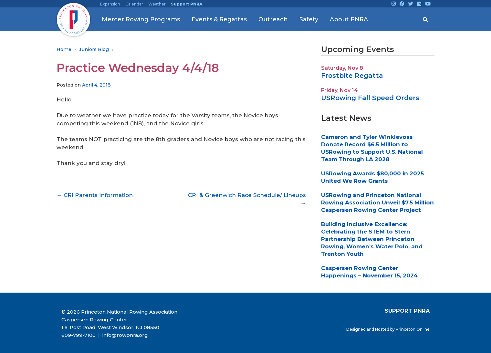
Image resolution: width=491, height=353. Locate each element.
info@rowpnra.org (124, 335)
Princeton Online (413, 329)
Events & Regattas (219, 19)
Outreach (273, 19)
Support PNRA (186, 4)
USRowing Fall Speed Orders (370, 97)
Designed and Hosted (368, 329)
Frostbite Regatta (352, 75)
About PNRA (349, 19)
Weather (157, 4)
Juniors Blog (94, 49)
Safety (308, 19)
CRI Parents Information (95, 195)
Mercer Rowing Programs (141, 19)
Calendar (134, 4)
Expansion (110, 4)
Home (64, 49)
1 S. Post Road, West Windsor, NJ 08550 (110, 327)
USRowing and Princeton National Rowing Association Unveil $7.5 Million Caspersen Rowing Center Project (377, 202)
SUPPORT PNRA (407, 310)
